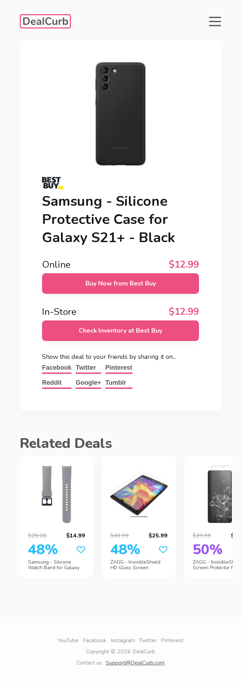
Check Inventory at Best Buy (120, 330)
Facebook (56, 367)
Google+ (88, 382)
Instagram (123, 640)
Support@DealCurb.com (135, 663)
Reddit (52, 382)
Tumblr (115, 382)
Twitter (86, 367)
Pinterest (118, 367)
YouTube (68, 640)
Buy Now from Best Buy (120, 283)
